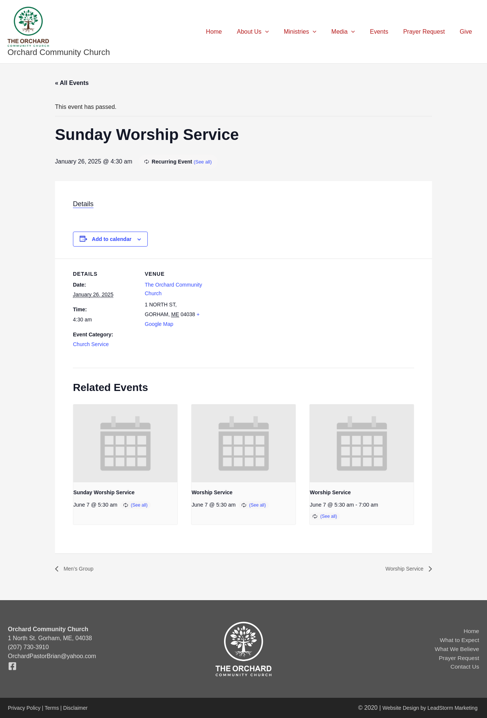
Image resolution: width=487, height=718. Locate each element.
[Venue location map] (256, 310)
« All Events (72, 83)
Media (353, 32)
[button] (281, 32)
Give (467, 31)
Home (234, 31)
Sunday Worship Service (104, 492)
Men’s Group (80, 569)
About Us (269, 32)
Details (83, 204)
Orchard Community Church (58, 52)
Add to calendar (112, 239)
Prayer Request (428, 31)
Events (386, 31)
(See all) (203, 162)
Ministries (313, 32)
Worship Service (212, 492)
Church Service (91, 344)
